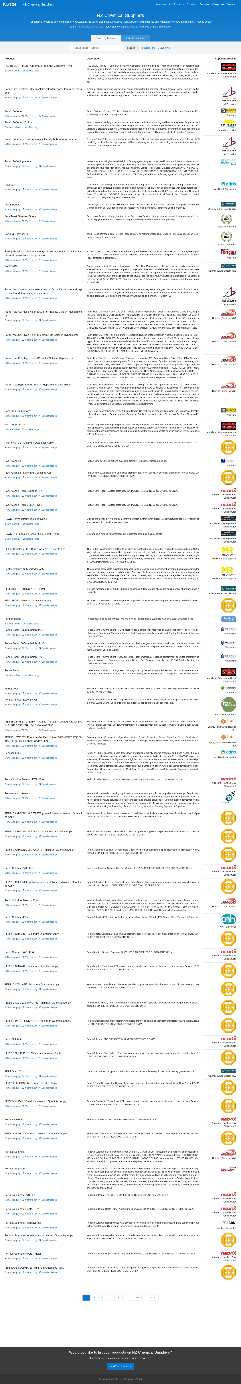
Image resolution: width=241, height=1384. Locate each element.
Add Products (176, 4)
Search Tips (148, 47)
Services (204, 4)
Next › (138, 1356)
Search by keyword (105, 38)
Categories (218, 4)
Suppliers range (30, 70)
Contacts (191, 4)
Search (231, 4)
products (86, 26)
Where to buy (12, 70)
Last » (152, 1356)
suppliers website (128, 26)
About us (161, 4)
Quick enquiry (12, 98)
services (98, 26)
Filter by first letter (136, 38)
